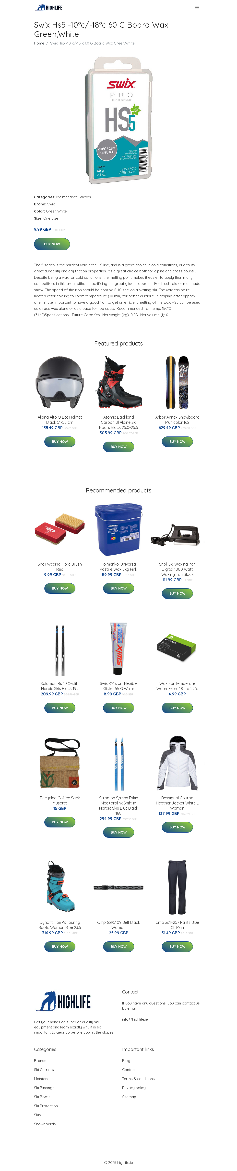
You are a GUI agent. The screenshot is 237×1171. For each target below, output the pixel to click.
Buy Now (52, 244)
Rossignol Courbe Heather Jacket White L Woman (177, 803)
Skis (37, 1115)
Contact (129, 1069)
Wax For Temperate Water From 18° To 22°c (177, 686)
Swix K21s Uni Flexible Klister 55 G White (118, 686)
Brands (40, 1060)
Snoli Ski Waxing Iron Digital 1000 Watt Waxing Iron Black (177, 569)
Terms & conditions (138, 1078)
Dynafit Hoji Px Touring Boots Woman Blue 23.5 (59, 925)
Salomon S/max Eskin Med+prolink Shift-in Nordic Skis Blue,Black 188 (118, 805)
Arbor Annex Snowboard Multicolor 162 (177, 420)
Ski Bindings (44, 1087)
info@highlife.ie (135, 1019)
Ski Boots (42, 1096)
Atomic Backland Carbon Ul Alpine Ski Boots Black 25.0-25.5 (118, 422)
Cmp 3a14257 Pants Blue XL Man (177, 925)
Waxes (85, 197)
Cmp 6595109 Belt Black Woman (118, 925)
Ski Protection (46, 1106)
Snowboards (45, 1124)
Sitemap (129, 1096)
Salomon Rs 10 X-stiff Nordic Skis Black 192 (60, 686)
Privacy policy (134, 1087)
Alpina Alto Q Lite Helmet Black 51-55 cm (60, 420)
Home (39, 43)
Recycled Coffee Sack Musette (60, 800)
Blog (126, 1060)
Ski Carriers (44, 1069)
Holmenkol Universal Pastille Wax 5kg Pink (118, 567)
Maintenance (67, 197)
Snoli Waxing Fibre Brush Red (60, 567)
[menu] (197, 7)
